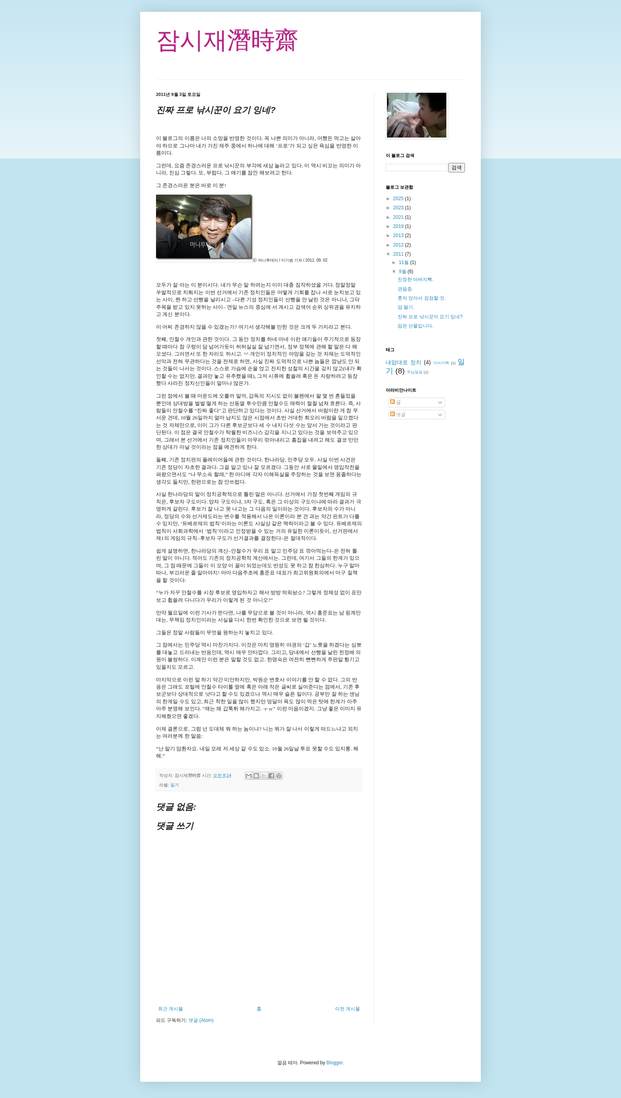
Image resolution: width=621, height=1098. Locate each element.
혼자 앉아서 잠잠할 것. (422, 298)
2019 (399, 226)
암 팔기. (406, 307)
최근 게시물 (170, 1009)
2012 (399, 245)
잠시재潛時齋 (227, 40)
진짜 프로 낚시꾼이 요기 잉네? (430, 316)
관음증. (405, 289)
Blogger (334, 1062)
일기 (174, 784)
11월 (404, 262)
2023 (399, 207)
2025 (399, 198)
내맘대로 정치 (403, 362)
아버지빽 (441, 363)
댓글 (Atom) (201, 1020)
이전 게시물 (347, 1009)
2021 (399, 217)
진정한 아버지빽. (416, 279)
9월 (403, 271)
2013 (399, 235)
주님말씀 (415, 372)
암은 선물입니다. (416, 326)
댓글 (398, 414)
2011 (399, 254)
